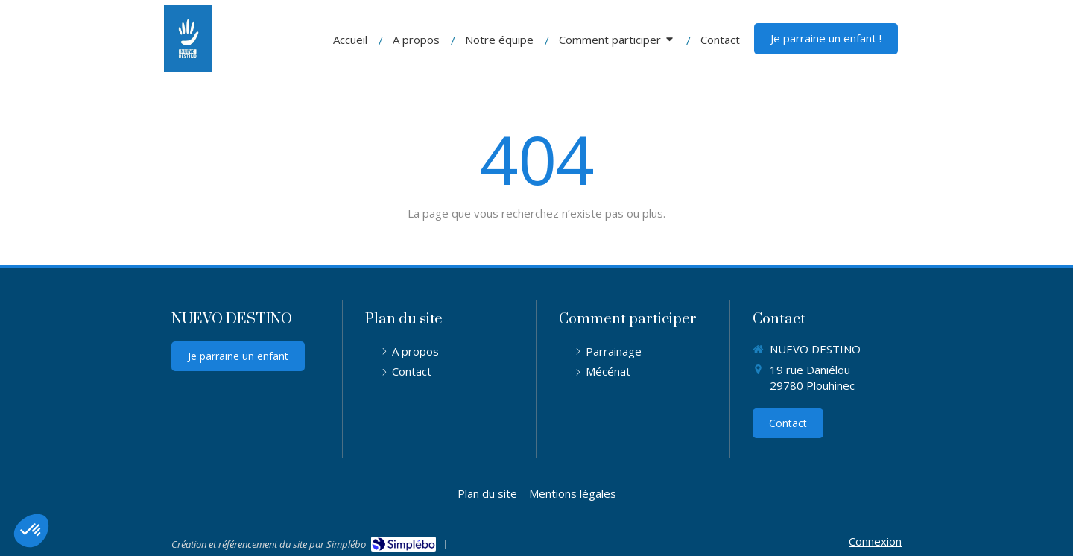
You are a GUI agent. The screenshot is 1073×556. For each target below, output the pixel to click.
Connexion (875, 541)
